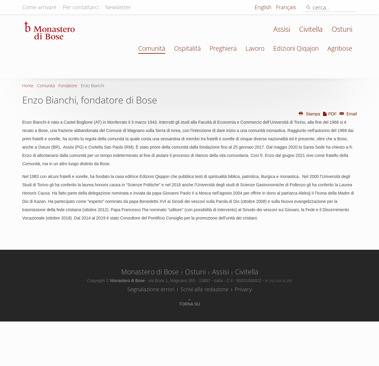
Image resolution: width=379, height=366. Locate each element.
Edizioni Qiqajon (296, 48)
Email (347, 114)
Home (27, 85)
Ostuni (342, 29)
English (264, 7)
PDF (329, 114)
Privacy (243, 289)
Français (286, 7)
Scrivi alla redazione (205, 289)
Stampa (309, 114)
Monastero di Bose (150, 272)
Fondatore (67, 85)
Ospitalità (187, 48)
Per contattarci (81, 7)
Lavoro (254, 48)
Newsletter (118, 7)
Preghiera (223, 48)
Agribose (339, 48)
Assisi (281, 29)
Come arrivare (39, 7)
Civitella (311, 29)
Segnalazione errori (150, 289)
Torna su (189, 304)
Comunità (151, 48)
